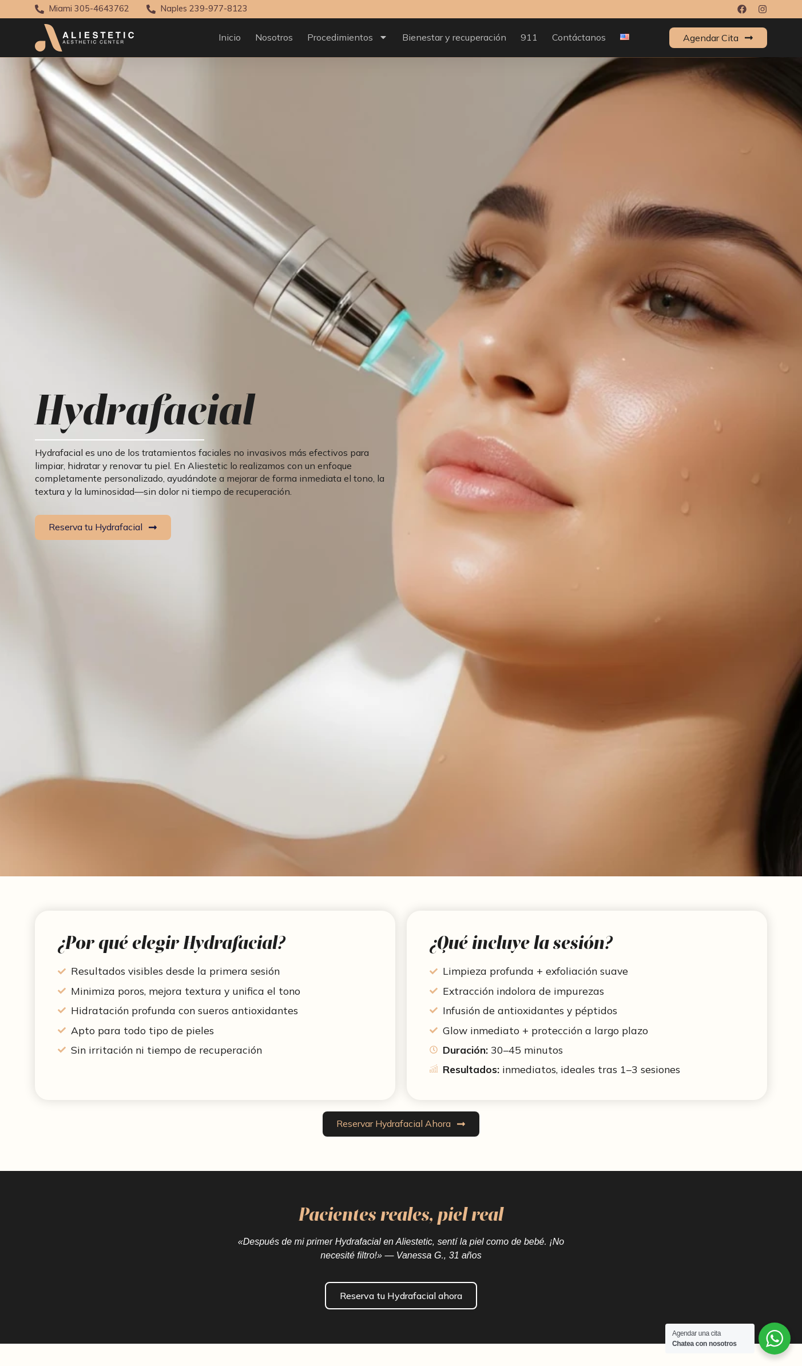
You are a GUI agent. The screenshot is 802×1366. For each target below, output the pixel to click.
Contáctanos (579, 37)
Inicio (230, 37)
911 (529, 37)
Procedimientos (347, 37)
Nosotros (274, 37)
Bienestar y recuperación (454, 37)
